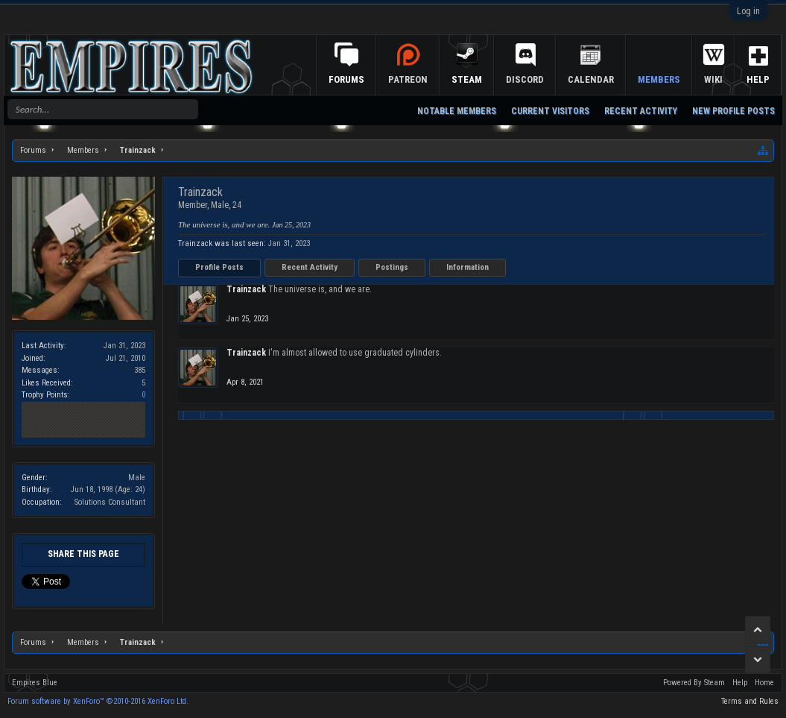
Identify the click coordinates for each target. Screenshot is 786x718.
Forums (346, 79)
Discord (525, 79)
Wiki (713, 79)
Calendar (591, 79)
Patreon (408, 79)
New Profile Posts (733, 111)
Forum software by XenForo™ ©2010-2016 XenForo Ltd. (97, 701)
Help (758, 79)
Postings (391, 267)
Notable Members (456, 111)
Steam (466, 79)
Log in (748, 11)
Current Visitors (550, 111)
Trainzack (246, 289)
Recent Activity (309, 267)
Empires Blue (34, 682)
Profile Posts (219, 267)
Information (467, 267)
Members (659, 79)
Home (764, 682)
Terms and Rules (750, 701)
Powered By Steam (694, 682)
